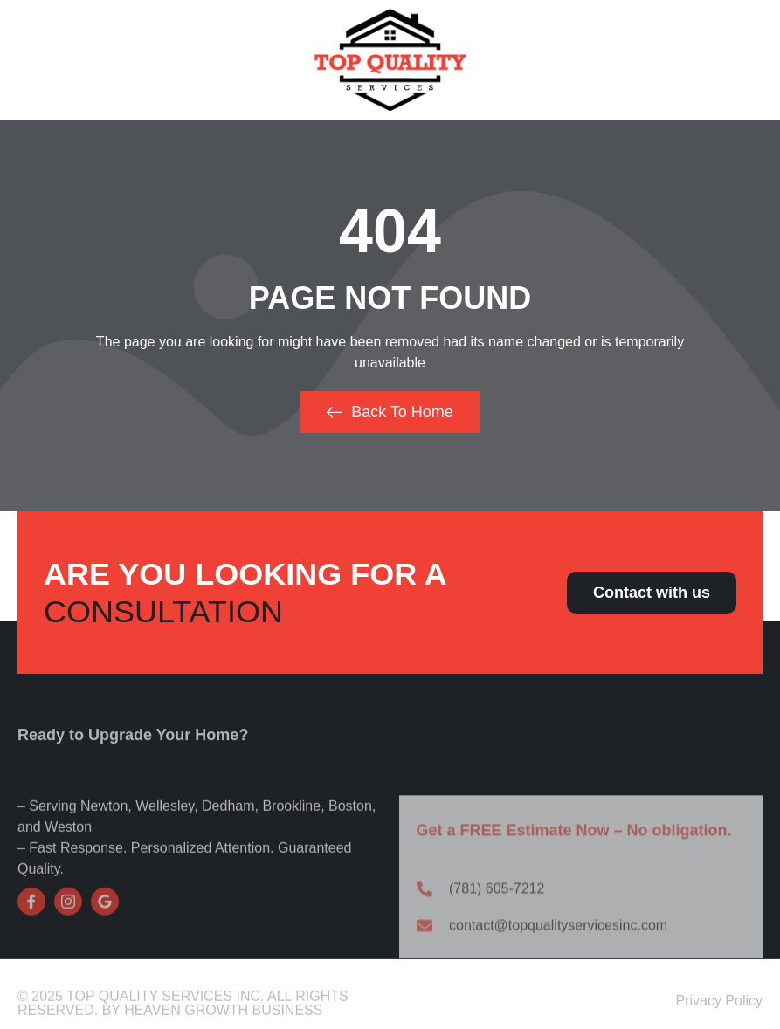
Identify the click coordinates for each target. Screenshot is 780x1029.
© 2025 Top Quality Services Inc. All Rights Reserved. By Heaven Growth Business (183, 1009)
